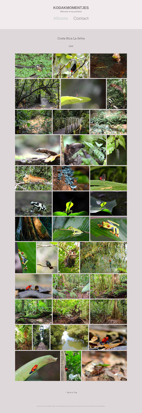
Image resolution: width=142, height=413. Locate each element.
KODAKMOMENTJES (71, 8)
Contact (81, 18)
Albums (60, 18)
